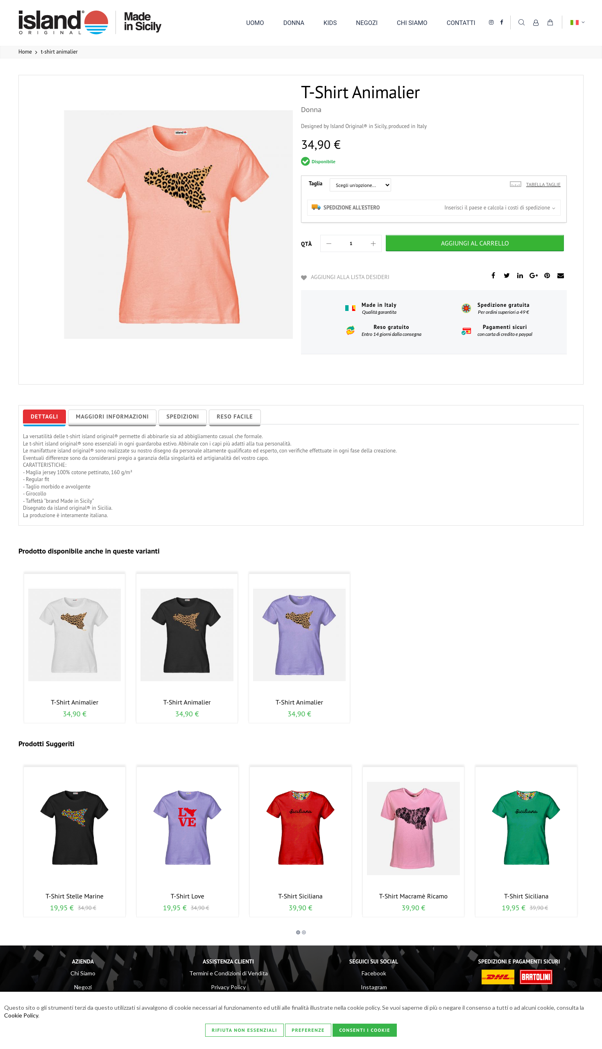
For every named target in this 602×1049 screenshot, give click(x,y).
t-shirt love (187, 896)
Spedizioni (182, 416)
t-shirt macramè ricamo (413, 896)
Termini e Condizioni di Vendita (228, 973)
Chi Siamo (82, 973)
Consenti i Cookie (364, 1030)
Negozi (83, 987)
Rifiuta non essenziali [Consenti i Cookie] (244, 1030)
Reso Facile (235, 416)
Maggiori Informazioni (112, 416)
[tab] (44, 416)
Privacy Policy (228, 987)
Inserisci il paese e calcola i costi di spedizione (497, 207)
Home (25, 51)
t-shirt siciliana (300, 896)
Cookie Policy (21, 1015)
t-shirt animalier (74, 702)
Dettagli (44, 416)
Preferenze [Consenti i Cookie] (308, 1030)
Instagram (374, 987)
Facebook (374, 973)
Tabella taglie (543, 184)
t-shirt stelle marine (74, 896)
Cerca (521, 22)
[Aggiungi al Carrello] (475, 243)
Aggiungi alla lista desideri (350, 277)
